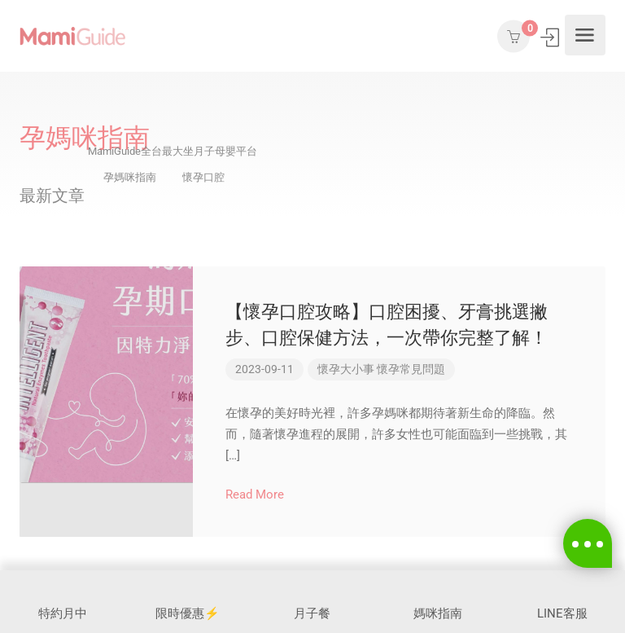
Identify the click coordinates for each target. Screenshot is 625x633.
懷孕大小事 (345, 369)
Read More (261, 494)
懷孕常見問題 (411, 369)
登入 (551, 37)
